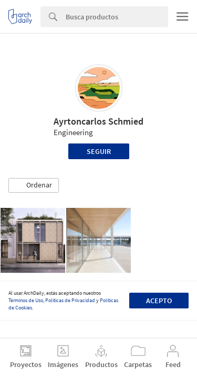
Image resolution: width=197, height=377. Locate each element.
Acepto (159, 300)
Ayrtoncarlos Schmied (98, 121)
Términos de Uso (25, 300)
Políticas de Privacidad (70, 300)
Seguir (99, 151)
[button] (33, 185)
